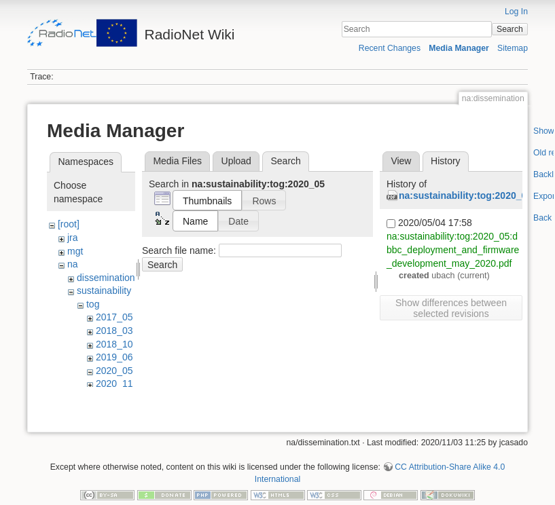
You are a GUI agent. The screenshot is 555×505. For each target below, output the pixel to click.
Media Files (177, 160)
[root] (68, 224)
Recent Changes (389, 48)
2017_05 (114, 317)
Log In (516, 11)
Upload (236, 160)
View (401, 160)
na (72, 264)
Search (510, 29)
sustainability (104, 290)
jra (72, 237)
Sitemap (512, 48)
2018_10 (114, 344)
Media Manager (459, 48)
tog (92, 304)
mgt (75, 251)
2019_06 (114, 357)
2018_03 (114, 330)
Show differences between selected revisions (451, 308)
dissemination (106, 277)
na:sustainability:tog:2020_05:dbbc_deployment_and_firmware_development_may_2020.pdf (453, 249)
